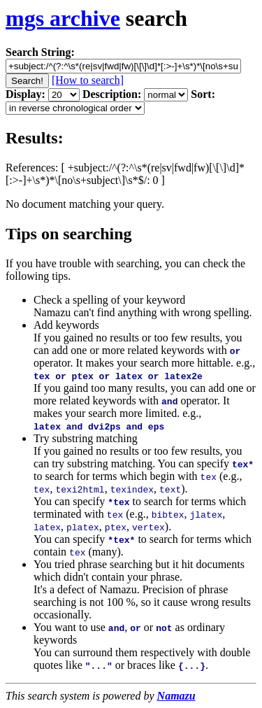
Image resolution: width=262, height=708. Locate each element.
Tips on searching (69, 234)
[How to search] (88, 80)
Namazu (176, 696)
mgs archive (63, 18)
